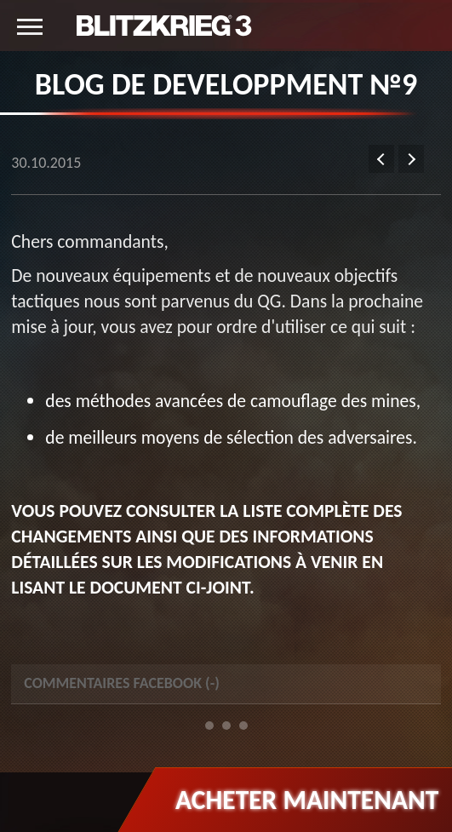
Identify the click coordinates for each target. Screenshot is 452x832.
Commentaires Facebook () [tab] (122, 683)
